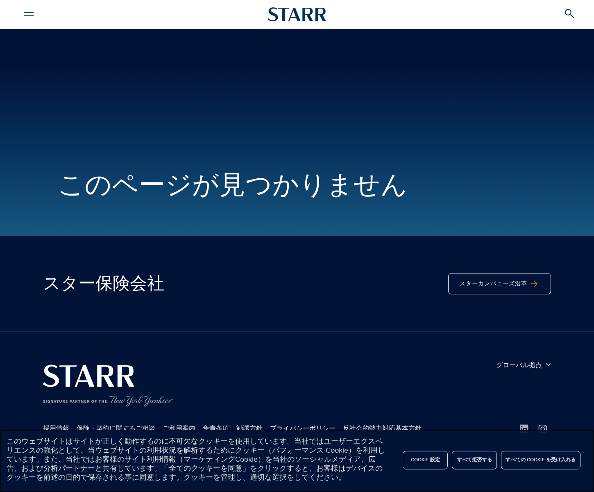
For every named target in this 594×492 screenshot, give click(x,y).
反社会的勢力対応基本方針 (382, 428)
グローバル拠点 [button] (523, 364)
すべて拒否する (474, 460)
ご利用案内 (179, 428)
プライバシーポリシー (303, 428)
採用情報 (56, 428)
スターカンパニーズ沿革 (500, 284)
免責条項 (216, 428)
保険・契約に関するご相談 (116, 428)
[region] (297, 461)
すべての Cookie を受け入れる (541, 460)
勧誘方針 (249, 428)
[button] (29, 13)
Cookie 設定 (425, 460)
